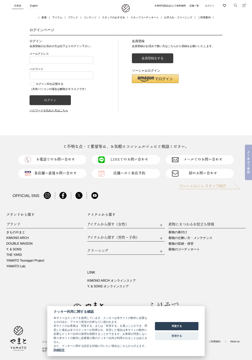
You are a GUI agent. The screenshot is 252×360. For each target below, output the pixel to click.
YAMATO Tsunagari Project (25, 260)
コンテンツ (90, 17)
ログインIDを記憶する (49, 83)
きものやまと (15, 232)
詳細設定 (59, 350)
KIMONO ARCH (17, 238)
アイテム (57, 17)
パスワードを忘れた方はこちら (49, 110)
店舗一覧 (194, 5)
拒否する (177, 335)
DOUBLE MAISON (19, 243)
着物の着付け (177, 232)
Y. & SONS (14, 249)
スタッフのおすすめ (113, 17)
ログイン (209, 5)
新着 (44, 17)
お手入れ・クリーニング (178, 17)
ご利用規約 (214, 341)
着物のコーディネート (184, 249)
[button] (155, 78)
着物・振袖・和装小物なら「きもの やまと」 (125, 8)
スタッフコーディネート (145, 17)
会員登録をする (153, 58)
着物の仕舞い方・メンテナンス (190, 238)
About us (234, 341)
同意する (177, 326)
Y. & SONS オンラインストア (108, 286)
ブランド (73, 17)
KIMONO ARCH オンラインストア (111, 280)
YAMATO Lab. (16, 266)
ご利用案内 (204, 17)
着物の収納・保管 (181, 243)
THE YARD (14, 254)
